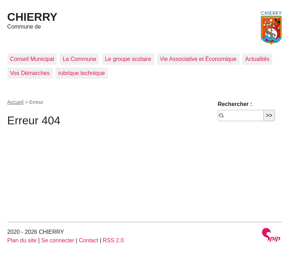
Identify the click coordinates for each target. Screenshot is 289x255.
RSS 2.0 (113, 240)
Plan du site (22, 240)
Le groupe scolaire (128, 59)
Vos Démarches (30, 73)
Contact (88, 240)
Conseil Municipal (32, 59)
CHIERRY (32, 17)
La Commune (79, 59)
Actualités (257, 59)
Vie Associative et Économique (198, 59)
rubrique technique (81, 73)
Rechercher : (235, 104)
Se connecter (57, 240)
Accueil (15, 102)
